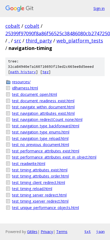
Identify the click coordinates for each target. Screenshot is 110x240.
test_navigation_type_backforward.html (45, 125)
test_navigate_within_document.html (43, 106)
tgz (45, 72)
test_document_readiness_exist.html (43, 100)
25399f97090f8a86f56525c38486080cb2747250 (57, 33)
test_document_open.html (34, 94)
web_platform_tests (79, 40)
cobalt (12, 26)
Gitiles (32, 231)
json (100, 231)
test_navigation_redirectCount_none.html (47, 119)
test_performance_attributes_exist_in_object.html (54, 157)
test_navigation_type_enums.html (40, 132)
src (17, 40)
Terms (61, 231)
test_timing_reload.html (32, 188)
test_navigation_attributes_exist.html (43, 113)
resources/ (21, 81)
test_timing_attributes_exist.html (39, 169)
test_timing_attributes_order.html (40, 176)
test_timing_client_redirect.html (38, 182)
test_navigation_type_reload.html (40, 138)
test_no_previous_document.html (40, 144)
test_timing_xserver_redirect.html (40, 201)
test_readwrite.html (28, 163)
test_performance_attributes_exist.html (45, 151)
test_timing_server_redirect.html (39, 195)
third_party (39, 40)
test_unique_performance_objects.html (45, 207)
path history (23, 72)
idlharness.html (25, 88)
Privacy (47, 231)
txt (87, 231)
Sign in (99, 8)
